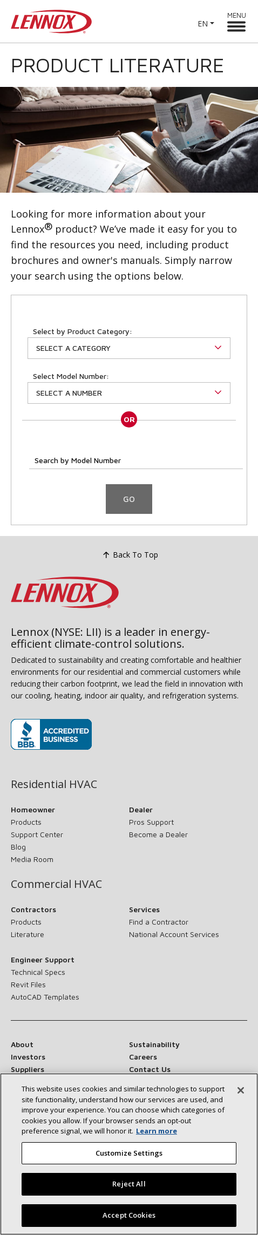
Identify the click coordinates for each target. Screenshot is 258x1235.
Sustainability (154, 1044)
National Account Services (174, 934)
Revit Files (28, 984)
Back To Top (129, 555)
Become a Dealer (158, 834)
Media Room (32, 859)
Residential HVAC (54, 784)
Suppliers (27, 1069)
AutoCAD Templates (45, 996)
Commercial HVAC (56, 884)
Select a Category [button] (73, 347)
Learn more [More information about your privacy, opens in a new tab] (156, 1140)
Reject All (128, 1193)
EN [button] (203, 23)
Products (26, 821)
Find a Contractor (158, 921)
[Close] (241, 1100)
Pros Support (151, 821)
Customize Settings (129, 1162)
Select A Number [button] (69, 392)
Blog (18, 846)
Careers (143, 1056)
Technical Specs (38, 971)
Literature (27, 934)
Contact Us (150, 1069)
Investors (28, 1056)
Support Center (37, 834)
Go (129, 499)
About (22, 1044)
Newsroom (30, 1081)
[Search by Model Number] (136, 459)
